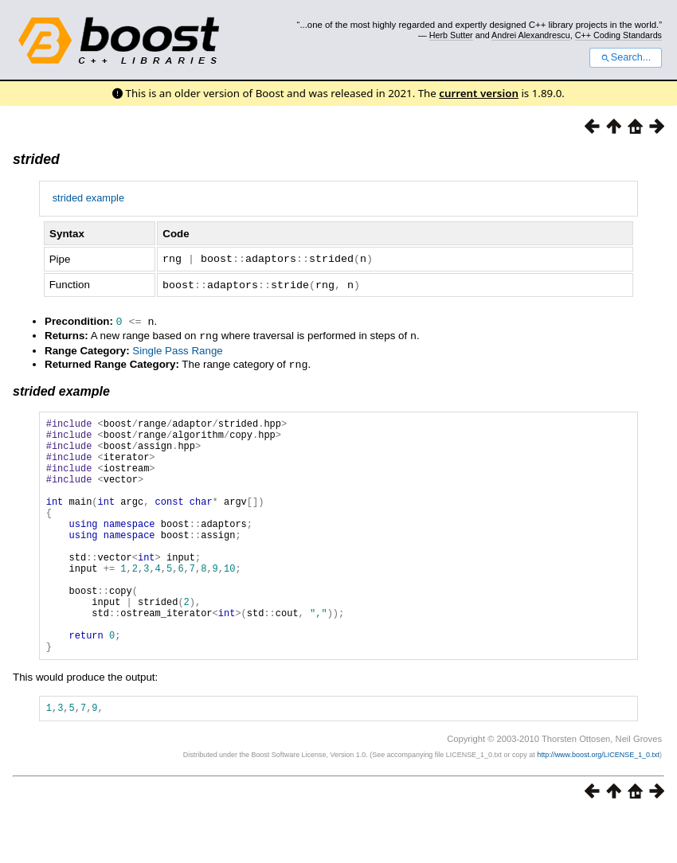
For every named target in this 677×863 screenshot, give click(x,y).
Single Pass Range (177, 347)
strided (36, 159)
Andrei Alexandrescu (530, 35)
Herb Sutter (451, 35)
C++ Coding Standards (618, 35)
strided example (88, 198)
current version (479, 93)
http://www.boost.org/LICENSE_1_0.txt (598, 803)
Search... (626, 57)
